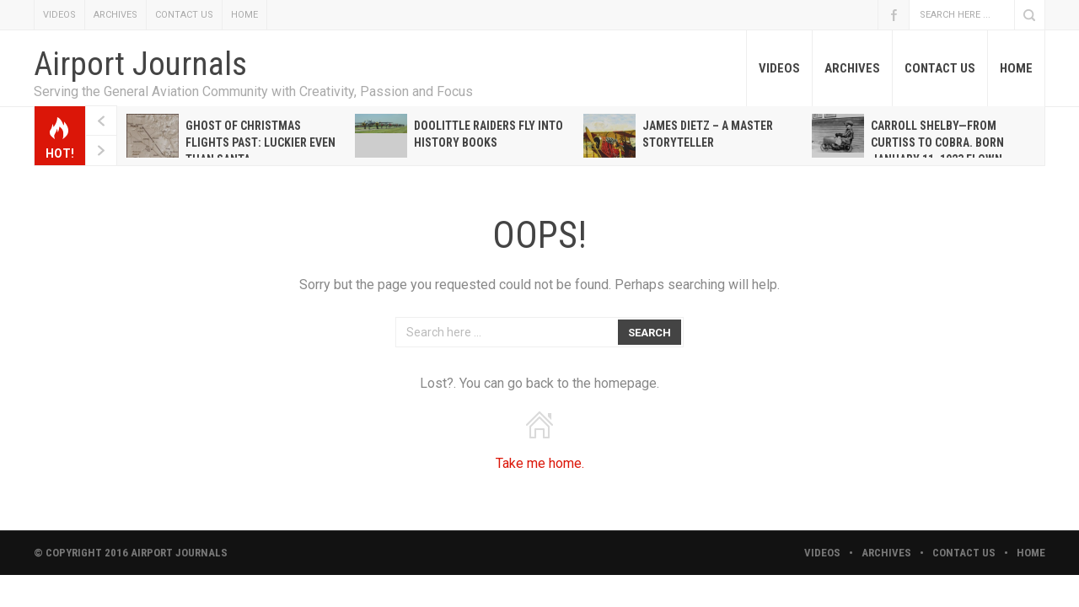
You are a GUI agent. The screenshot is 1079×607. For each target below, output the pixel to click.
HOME (244, 14)
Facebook (893, 15)
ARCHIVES (115, 14)
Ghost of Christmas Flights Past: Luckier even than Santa (260, 142)
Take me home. (540, 463)
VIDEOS (59, 14)
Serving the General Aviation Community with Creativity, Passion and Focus (253, 91)
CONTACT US (184, 14)
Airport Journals (140, 64)
